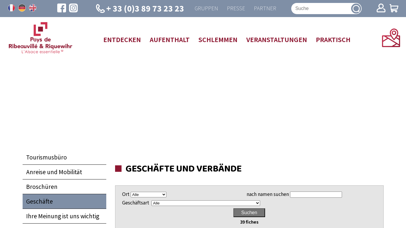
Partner (265, 8)
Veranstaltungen (276, 39)
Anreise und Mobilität (54, 172)
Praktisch (333, 39)
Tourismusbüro (46, 157)
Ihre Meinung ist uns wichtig (62, 216)
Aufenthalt (170, 39)
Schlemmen (217, 39)
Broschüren (42, 187)
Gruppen (206, 8)
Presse (236, 8)
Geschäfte (39, 201)
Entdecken (122, 39)
